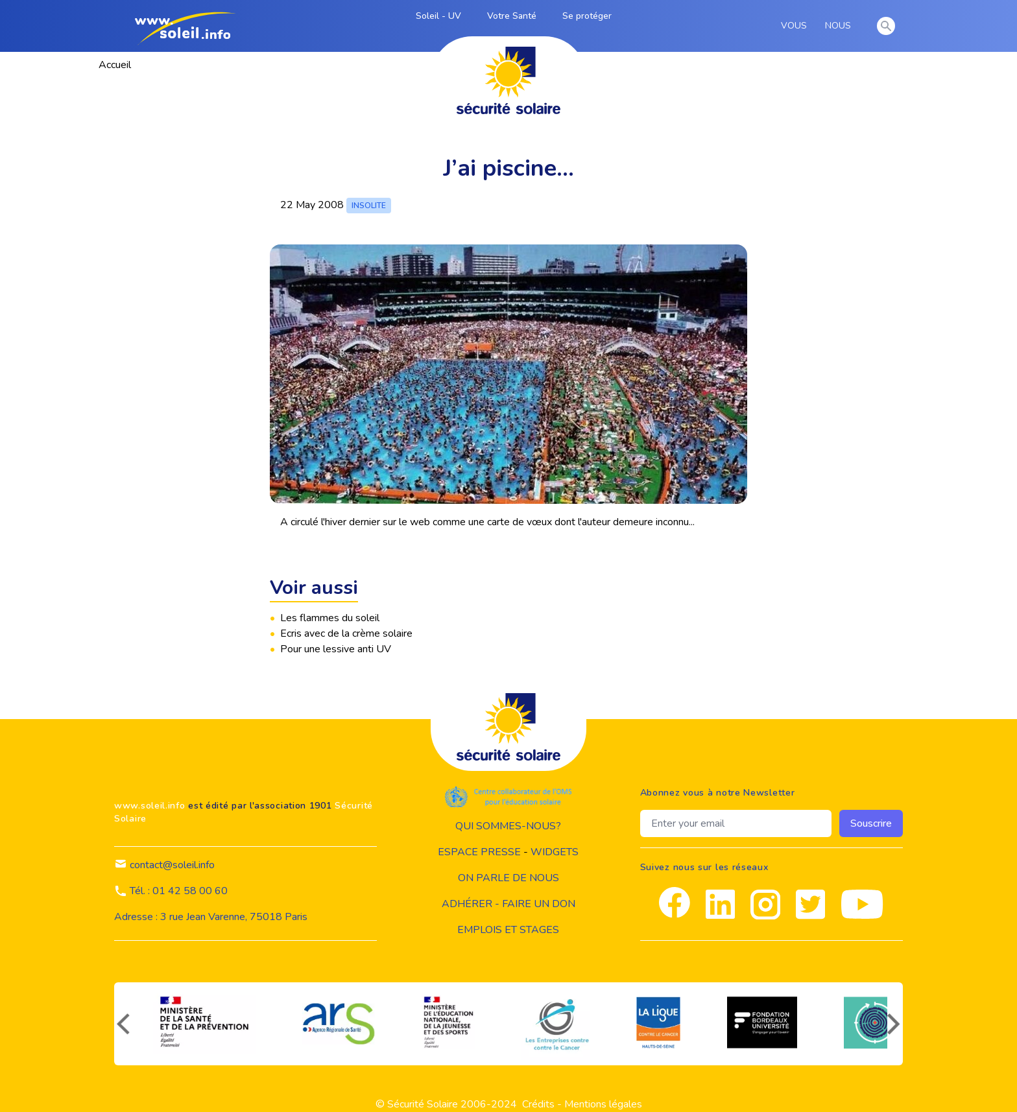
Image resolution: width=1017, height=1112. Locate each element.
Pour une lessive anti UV (335, 649)
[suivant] (895, 1023)
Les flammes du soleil (329, 618)
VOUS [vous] (796, 25)
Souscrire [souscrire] (871, 823)
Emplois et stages (508, 930)
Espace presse (479, 852)
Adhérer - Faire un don (508, 904)
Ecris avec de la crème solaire (346, 633)
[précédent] (122, 1023)
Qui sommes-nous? (508, 826)
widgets (555, 852)
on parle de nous (508, 878)
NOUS (840, 25)
